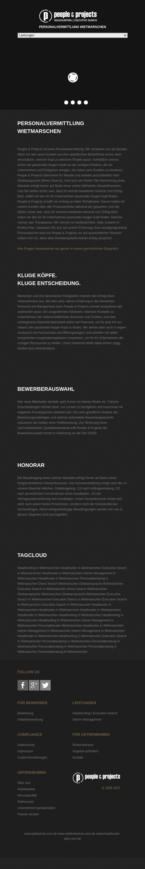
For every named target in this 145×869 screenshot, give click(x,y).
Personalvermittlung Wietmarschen (72, 18)
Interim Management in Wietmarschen (44, 631)
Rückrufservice (83, 745)
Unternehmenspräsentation (37, 808)
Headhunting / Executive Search (95, 713)
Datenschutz (26, 745)
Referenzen (26, 802)
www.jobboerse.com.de (40, 833)
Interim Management (87, 719)
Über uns (24, 783)
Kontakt (78, 757)
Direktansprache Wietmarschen (101, 584)
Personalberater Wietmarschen (60, 625)
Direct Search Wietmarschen (59, 584)
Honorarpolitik (27, 795)
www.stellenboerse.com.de (76, 833)
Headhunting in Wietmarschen (39, 568)
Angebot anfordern (86, 751)
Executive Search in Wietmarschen (42, 589)
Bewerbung (26, 713)
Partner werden (28, 814)
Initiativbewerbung (30, 719)
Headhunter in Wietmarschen (81, 568)
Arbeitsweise (26, 789)
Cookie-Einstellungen (32, 757)
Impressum (25, 751)
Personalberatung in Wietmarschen (66, 641)
